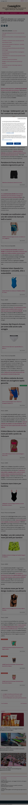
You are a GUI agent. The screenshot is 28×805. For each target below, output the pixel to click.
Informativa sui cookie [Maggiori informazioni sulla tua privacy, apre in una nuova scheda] (10, 132)
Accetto (17, 143)
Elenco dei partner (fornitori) (7, 139)
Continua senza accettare (22, 118)
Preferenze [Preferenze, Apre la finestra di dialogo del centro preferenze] (10, 143)
